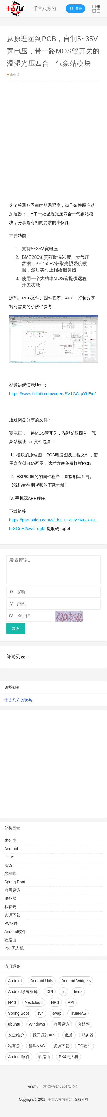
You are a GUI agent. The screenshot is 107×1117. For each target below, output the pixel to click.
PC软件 (11, 923)
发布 (16, 628)
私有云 (10, 906)
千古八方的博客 (60, 1100)
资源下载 (12, 915)
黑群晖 (10, 873)
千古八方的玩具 (18, 700)
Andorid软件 (15, 931)
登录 (75, 9)
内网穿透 (12, 890)
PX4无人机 (14, 948)
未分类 (13, 74)
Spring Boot (14, 882)
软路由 (10, 940)
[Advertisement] (53, 143)
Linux (9, 857)
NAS (8, 865)
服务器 (10, 898)
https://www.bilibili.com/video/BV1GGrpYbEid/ (52, 393)
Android (11, 848)
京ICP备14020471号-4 (60, 1086)
